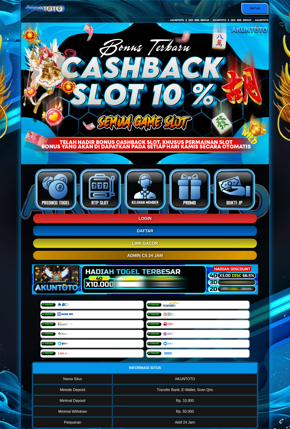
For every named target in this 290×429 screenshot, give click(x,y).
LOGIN (145, 218)
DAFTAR (255, 8)
